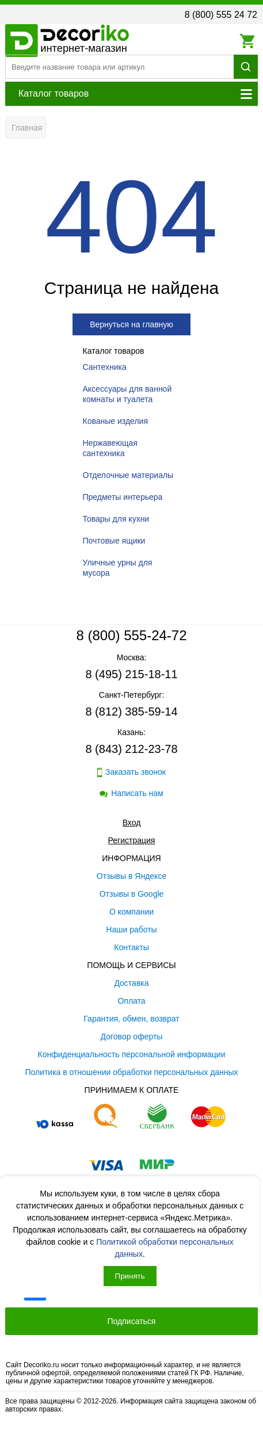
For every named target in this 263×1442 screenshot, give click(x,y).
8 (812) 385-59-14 (131, 711)
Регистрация (131, 840)
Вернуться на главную (131, 324)
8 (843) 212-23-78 (131, 749)
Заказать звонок (131, 772)
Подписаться (132, 1321)
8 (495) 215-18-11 (131, 674)
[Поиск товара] (119, 66)
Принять (130, 1276)
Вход (132, 822)
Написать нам (131, 793)
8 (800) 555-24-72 (131, 635)
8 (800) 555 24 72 (221, 15)
